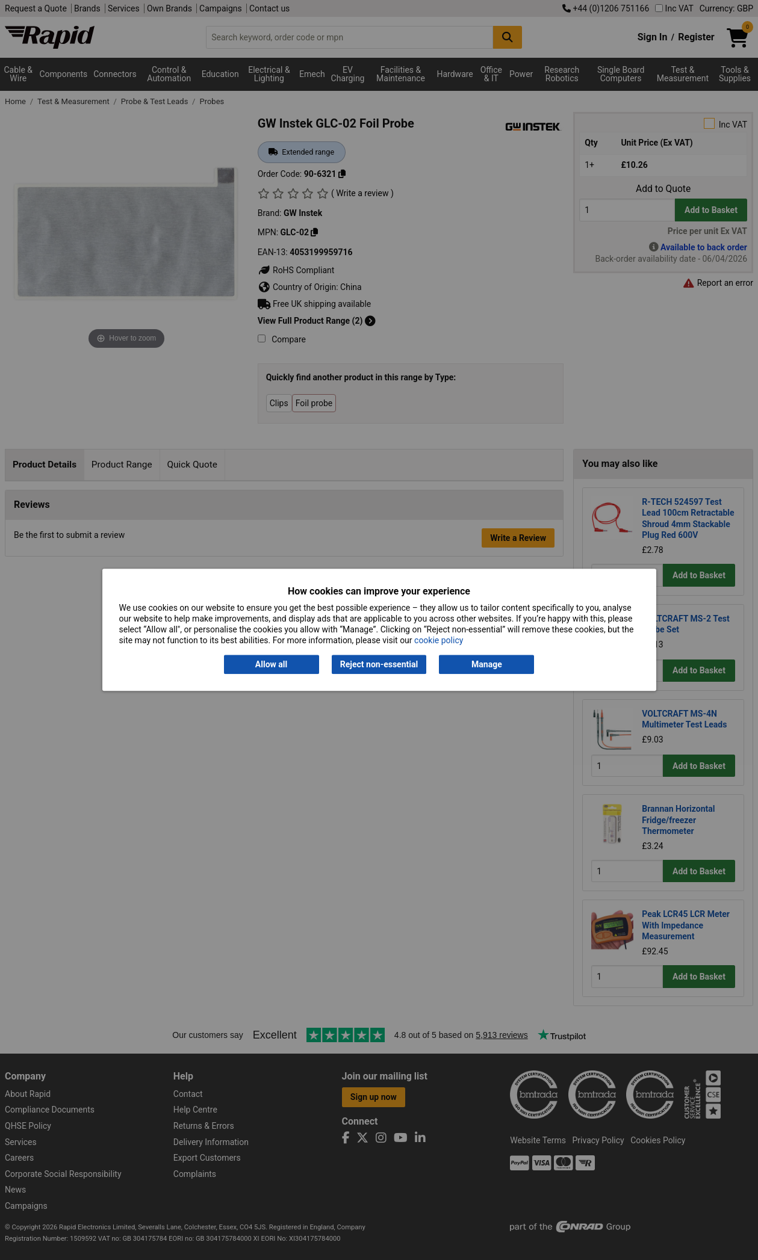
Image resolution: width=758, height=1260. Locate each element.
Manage (486, 664)
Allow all (271, 664)
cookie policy (438, 641)
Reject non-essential (379, 664)
